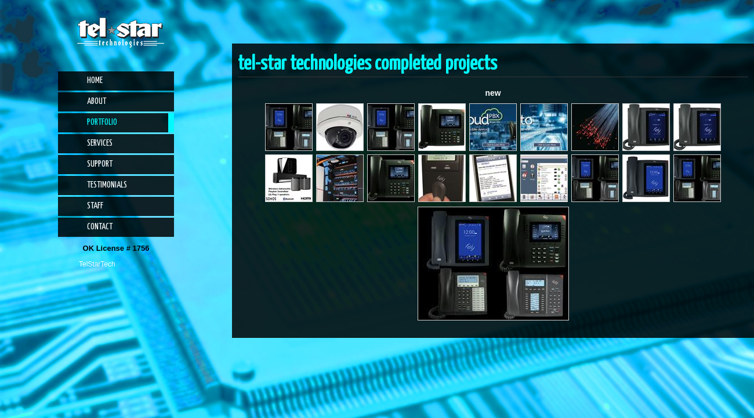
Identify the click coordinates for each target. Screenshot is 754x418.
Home (95, 81)
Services (100, 143)
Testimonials (107, 185)
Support (100, 164)
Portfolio (102, 122)
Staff (95, 206)
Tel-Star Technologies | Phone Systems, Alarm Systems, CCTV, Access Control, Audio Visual (120, 32)
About (96, 102)
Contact (100, 227)
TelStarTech (97, 264)
